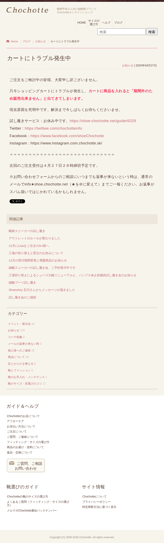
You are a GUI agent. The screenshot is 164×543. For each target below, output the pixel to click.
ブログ (118, 22)
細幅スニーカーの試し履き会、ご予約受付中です (42, 267)
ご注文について (17, 431)
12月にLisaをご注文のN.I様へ (29, 245)
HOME (81, 22)
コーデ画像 (15, 337)
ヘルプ (106, 22)
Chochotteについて (94, 496)
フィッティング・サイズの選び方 (28, 442)
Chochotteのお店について (23, 416)
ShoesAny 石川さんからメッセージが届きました (42, 290)
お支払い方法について (21, 426)
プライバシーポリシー (96, 501)
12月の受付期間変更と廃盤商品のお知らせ (38, 260)
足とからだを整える (20, 363)
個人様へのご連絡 (19, 350)
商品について (16, 357)
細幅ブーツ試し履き (22, 282)
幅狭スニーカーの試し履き (27, 231)
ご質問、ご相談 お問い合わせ (25, 465)
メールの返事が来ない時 (23, 343)
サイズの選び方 (94, 22)
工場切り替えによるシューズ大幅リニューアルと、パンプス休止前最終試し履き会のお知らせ (72, 275)
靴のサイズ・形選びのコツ (25, 383)
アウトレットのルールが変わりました (34, 238)
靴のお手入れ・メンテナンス (26, 377)
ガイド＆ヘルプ (22, 406)
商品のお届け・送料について (25, 447)
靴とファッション (19, 370)
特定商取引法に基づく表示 (99, 506)
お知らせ (127, 65)
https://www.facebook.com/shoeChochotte (67, 136)
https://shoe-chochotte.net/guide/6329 (103, 121)
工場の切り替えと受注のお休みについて (36, 253)
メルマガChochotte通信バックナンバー (32, 510)
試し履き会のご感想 (22, 297)
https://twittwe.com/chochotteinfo (53, 128)
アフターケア (15, 421)
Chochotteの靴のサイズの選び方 (27, 496)
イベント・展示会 (19, 323)
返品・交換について (19, 452)
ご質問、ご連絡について (22, 436)
